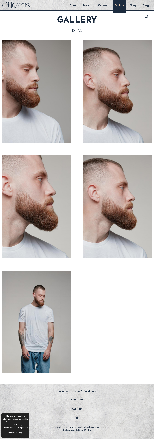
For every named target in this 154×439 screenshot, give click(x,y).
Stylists (87, 5)
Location (63, 391)
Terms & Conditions (84, 391)
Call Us (77, 409)
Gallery (119, 5)
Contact (103, 5)
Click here (7, 419)
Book (73, 5)
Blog (146, 5)
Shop (133, 5)
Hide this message (15, 433)
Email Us (77, 399)
